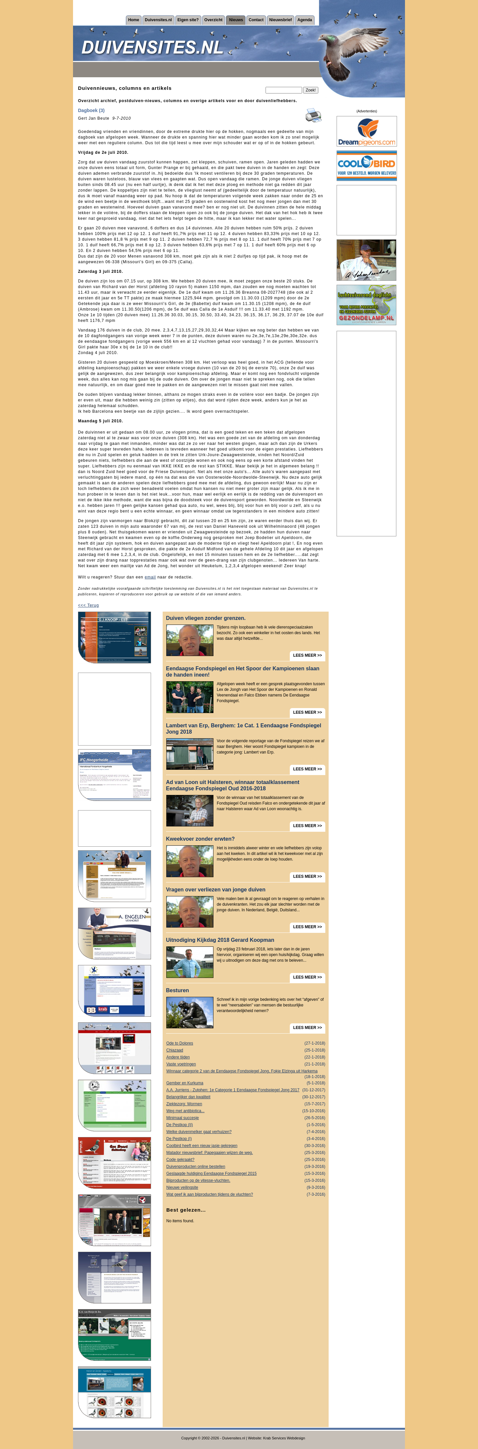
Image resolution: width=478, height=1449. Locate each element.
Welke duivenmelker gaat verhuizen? (245, 1132)
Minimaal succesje (245, 1118)
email (150, 577)
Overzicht (213, 20)
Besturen (177, 990)
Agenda (304, 20)
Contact (256, 20)
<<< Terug (88, 605)
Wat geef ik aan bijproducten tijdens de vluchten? (245, 1194)
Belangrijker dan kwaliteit (245, 1097)
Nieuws (236, 20)
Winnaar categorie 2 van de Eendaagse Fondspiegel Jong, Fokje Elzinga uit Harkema (245, 1072)
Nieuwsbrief (280, 20)
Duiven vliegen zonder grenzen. (206, 618)
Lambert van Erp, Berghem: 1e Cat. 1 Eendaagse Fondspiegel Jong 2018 (243, 729)
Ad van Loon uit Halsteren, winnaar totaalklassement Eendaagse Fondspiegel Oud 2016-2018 (232, 785)
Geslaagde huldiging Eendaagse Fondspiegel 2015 (245, 1174)
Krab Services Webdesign (284, 1438)
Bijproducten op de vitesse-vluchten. (245, 1180)
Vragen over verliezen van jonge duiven (216, 889)
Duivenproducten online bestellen (245, 1167)
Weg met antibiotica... (245, 1111)
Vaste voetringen (245, 1064)
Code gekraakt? (245, 1160)
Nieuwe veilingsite (245, 1187)
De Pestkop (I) (245, 1139)
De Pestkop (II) (245, 1125)
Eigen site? (188, 20)
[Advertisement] (114, 709)
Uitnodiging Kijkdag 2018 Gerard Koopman (220, 940)
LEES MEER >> (307, 655)
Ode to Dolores (245, 1043)
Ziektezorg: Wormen (245, 1104)
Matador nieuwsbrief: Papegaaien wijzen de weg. (245, 1153)
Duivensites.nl (158, 20)
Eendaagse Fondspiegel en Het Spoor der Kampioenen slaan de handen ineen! (242, 672)
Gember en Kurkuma (245, 1083)
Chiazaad (245, 1050)
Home (133, 20)
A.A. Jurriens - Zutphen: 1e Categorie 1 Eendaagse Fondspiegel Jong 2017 (245, 1090)
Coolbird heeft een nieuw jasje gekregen (245, 1146)
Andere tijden (245, 1057)
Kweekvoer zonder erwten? (200, 839)
